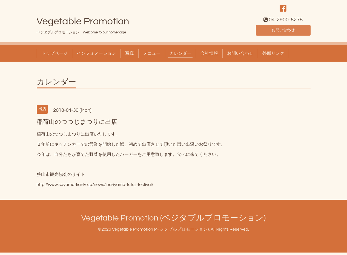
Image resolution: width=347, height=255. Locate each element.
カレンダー (180, 56)
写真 (129, 56)
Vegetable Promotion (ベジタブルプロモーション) (173, 220)
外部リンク (273, 56)
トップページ (54, 56)
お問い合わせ (283, 32)
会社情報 (209, 56)
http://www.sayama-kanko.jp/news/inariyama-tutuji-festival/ (95, 187)
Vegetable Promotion (83, 24)
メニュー (151, 56)
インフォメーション (96, 56)
